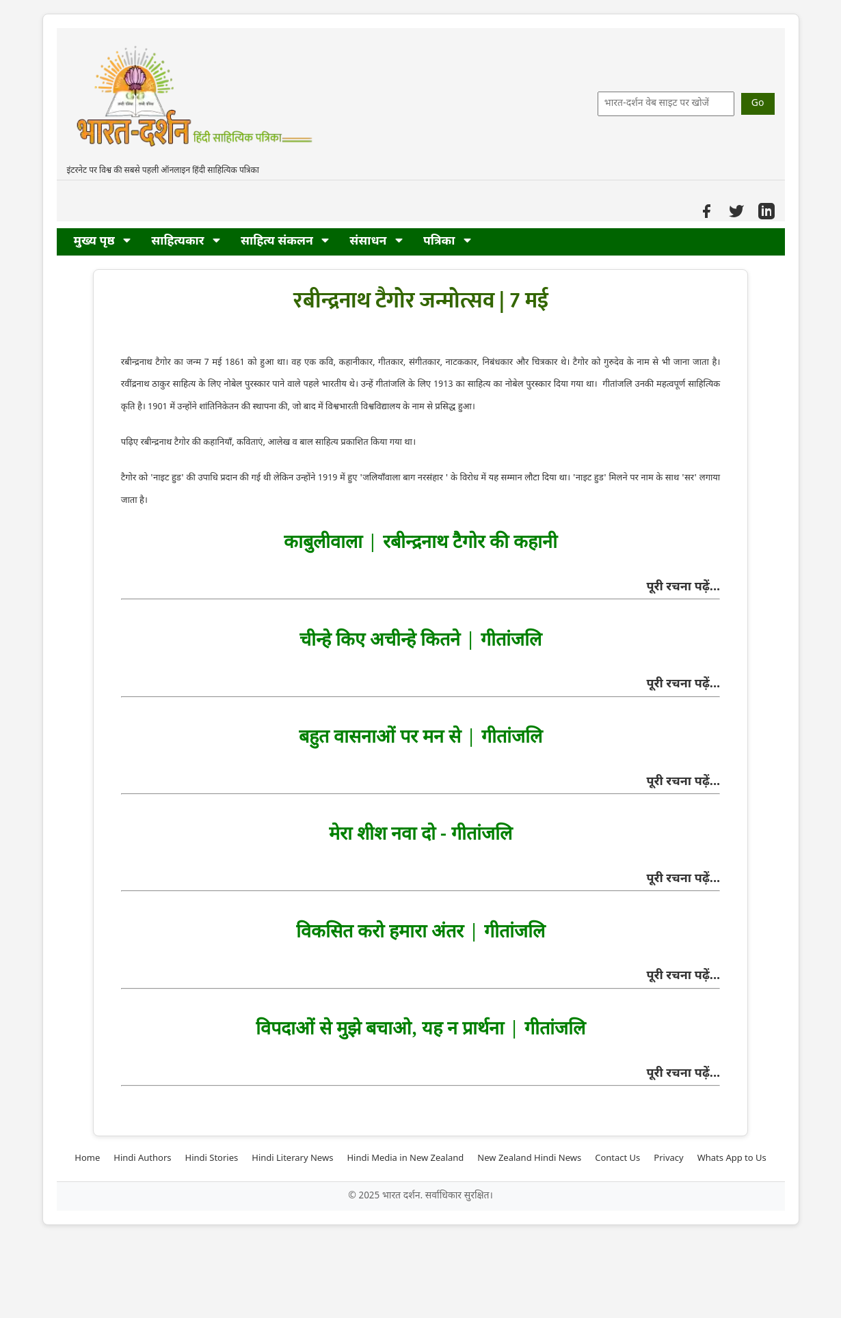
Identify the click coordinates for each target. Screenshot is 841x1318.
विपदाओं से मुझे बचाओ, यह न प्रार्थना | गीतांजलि (420, 1027)
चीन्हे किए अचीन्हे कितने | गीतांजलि (420, 638)
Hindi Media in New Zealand (405, 1158)
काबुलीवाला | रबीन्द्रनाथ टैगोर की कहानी (420, 540)
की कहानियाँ (186, 442)
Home (87, 1158)
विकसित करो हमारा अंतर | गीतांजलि (420, 930)
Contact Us (617, 1158)
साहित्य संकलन (285, 241)
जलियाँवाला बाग (390, 478)
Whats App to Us (731, 1158)
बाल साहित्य (318, 442)
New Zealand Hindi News (529, 1158)
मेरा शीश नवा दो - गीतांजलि (420, 832)
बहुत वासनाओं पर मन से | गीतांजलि (420, 735)
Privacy (668, 1158)
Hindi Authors (142, 1158)
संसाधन (376, 241)
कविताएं (250, 442)
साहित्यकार (185, 241)
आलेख (278, 442)
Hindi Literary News (292, 1158)
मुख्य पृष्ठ (102, 241)
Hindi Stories (212, 1158)
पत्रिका (447, 241)
